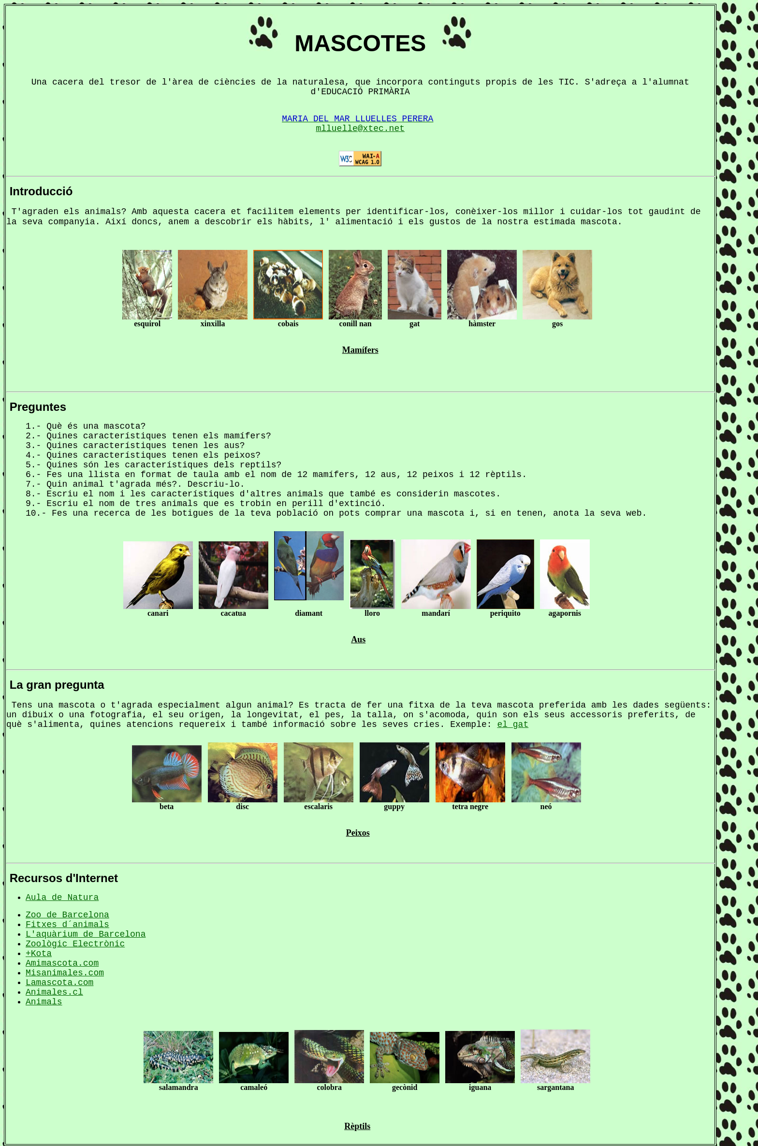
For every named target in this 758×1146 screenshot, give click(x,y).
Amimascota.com (62, 963)
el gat (512, 724)
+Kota (39, 953)
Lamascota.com (59, 982)
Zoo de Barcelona (67, 915)
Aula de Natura (62, 897)
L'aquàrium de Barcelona (86, 934)
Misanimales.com (65, 973)
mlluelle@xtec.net (360, 128)
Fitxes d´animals (67, 924)
